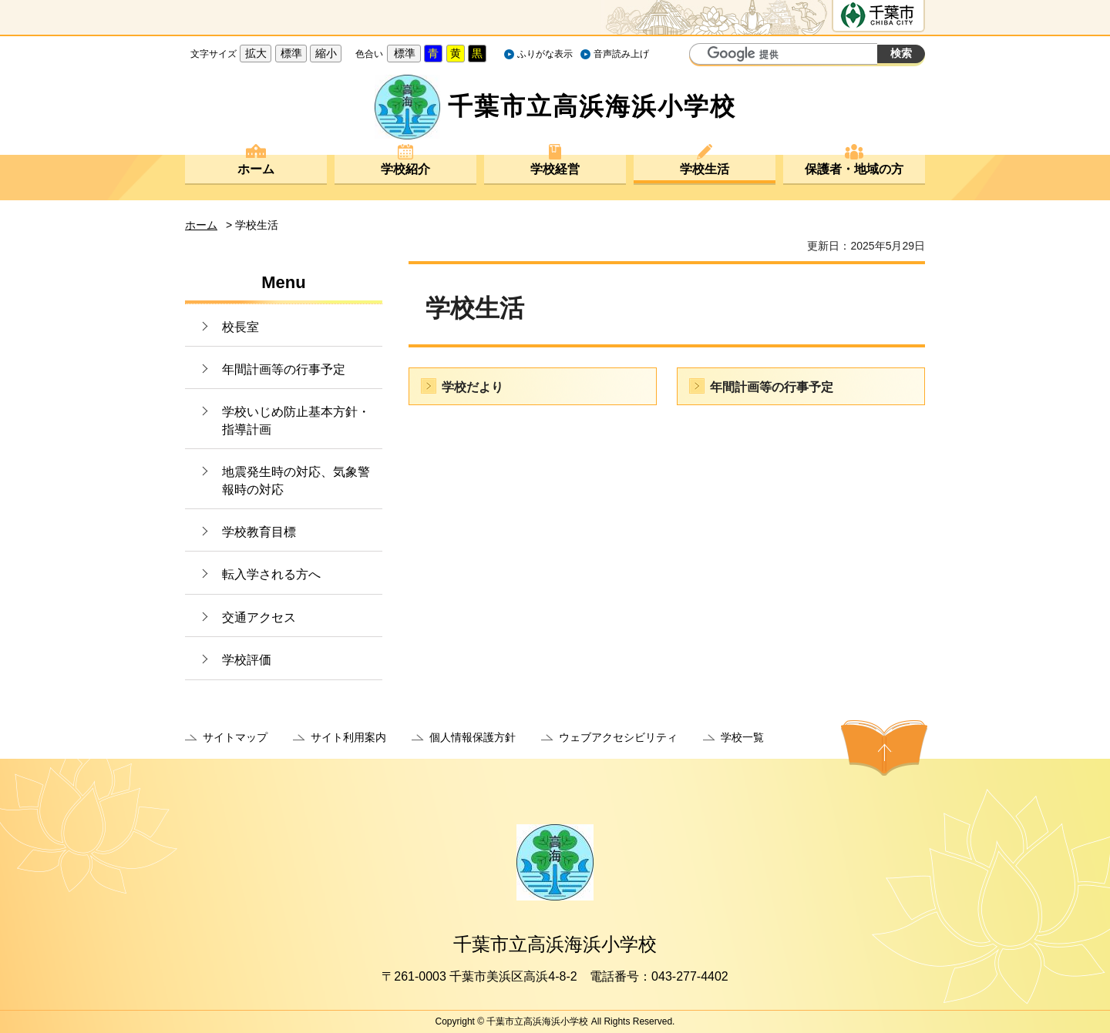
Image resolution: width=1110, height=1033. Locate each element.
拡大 (256, 53)
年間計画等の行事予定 (283, 369)
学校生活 (704, 169)
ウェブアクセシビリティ (618, 737)
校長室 (240, 327)
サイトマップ (235, 737)
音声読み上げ (621, 54)
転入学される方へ (271, 574)
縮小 (326, 53)
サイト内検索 (703, 55)
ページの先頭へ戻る (884, 748)
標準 (291, 53)
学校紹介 (405, 169)
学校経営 (555, 169)
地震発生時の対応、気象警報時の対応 (296, 480)
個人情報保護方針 (472, 737)
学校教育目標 (259, 531)
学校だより (472, 387)
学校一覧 (742, 737)
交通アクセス (259, 617)
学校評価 (246, 659)
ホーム (255, 169)
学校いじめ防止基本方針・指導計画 (296, 420)
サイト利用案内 (348, 737)
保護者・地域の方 (854, 169)
